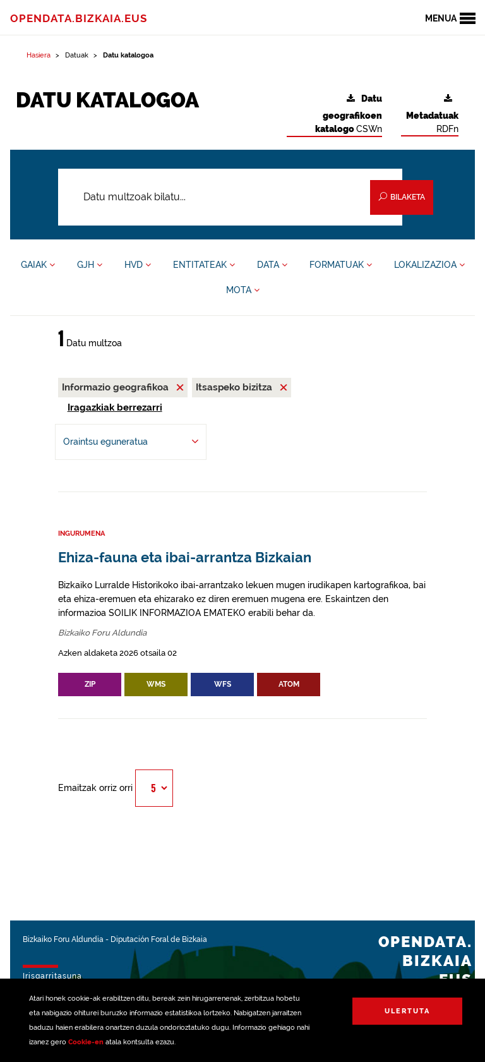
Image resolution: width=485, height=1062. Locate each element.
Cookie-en (86, 1042)
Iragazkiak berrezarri (115, 407)
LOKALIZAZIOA (429, 265)
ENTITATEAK (204, 265)
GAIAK (38, 265)
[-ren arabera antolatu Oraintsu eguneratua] (131, 442)
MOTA (243, 290)
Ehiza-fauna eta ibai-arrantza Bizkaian (184, 557)
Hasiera (39, 55)
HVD (137, 265)
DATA (272, 265)
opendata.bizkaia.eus (78, 18)
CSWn (348, 114)
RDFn (432, 114)
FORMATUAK (340, 265)
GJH (89, 265)
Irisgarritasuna (52, 976)
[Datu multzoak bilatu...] (230, 197)
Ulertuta (407, 1011)
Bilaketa (401, 197)
